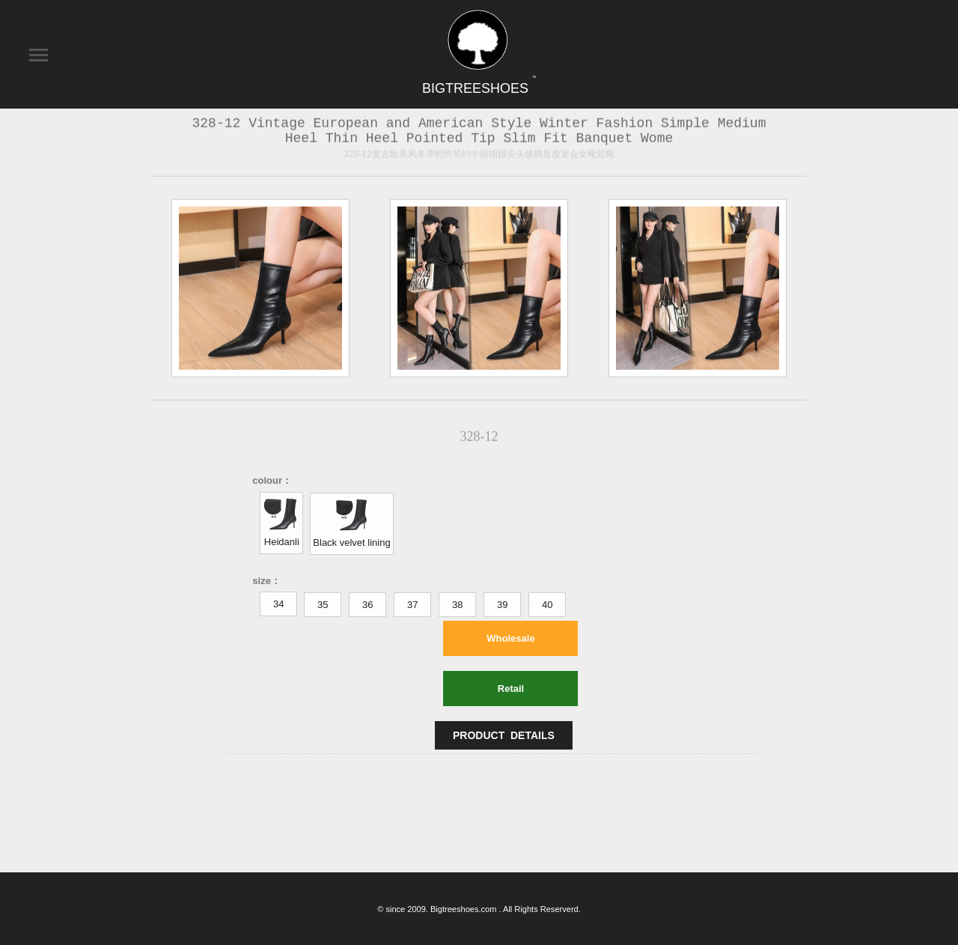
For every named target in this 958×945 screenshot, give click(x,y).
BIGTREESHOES (479, 88)
